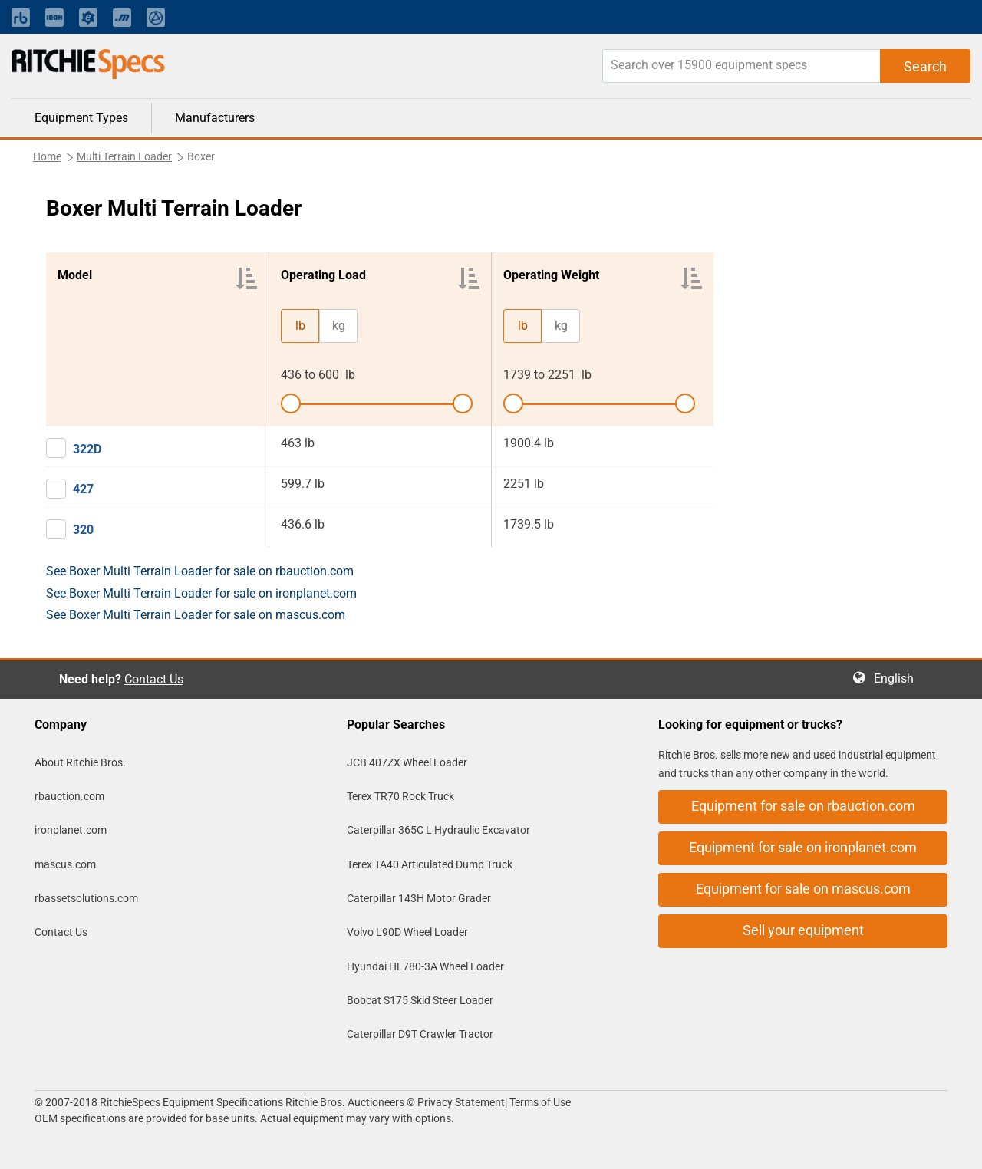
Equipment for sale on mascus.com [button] (803, 889)
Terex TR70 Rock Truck (400, 796)
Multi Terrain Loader (124, 156)
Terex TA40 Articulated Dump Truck (429, 864)
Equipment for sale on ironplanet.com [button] (803, 847)
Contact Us (153, 679)
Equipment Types (81, 117)
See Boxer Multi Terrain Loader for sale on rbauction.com (200, 571)
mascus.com (65, 864)
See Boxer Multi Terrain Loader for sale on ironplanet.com (201, 593)
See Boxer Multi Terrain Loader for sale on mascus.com (195, 615)
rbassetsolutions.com (86, 898)
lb (300, 325)
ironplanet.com (71, 830)
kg (338, 325)
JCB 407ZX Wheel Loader (407, 762)
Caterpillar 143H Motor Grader (419, 898)
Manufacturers (215, 117)
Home (47, 156)
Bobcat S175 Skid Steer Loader (420, 1000)
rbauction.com (69, 796)
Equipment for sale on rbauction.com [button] (803, 806)
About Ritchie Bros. (80, 762)
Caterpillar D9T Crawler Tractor (420, 1034)
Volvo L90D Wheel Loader (407, 932)
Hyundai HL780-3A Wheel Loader (425, 966)
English (898, 678)
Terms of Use (539, 1102)
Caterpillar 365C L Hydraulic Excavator (438, 830)
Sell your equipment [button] (803, 930)
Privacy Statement (461, 1102)
